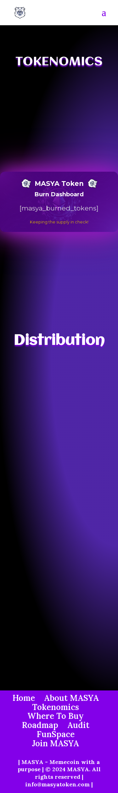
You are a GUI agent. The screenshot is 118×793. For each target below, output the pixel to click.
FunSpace (56, 734)
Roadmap (40, 725)
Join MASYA (55, 743)
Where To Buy (55, 716)
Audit (78, 725)
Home (24, 698)
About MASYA (71, 698)
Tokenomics (55, 707)
